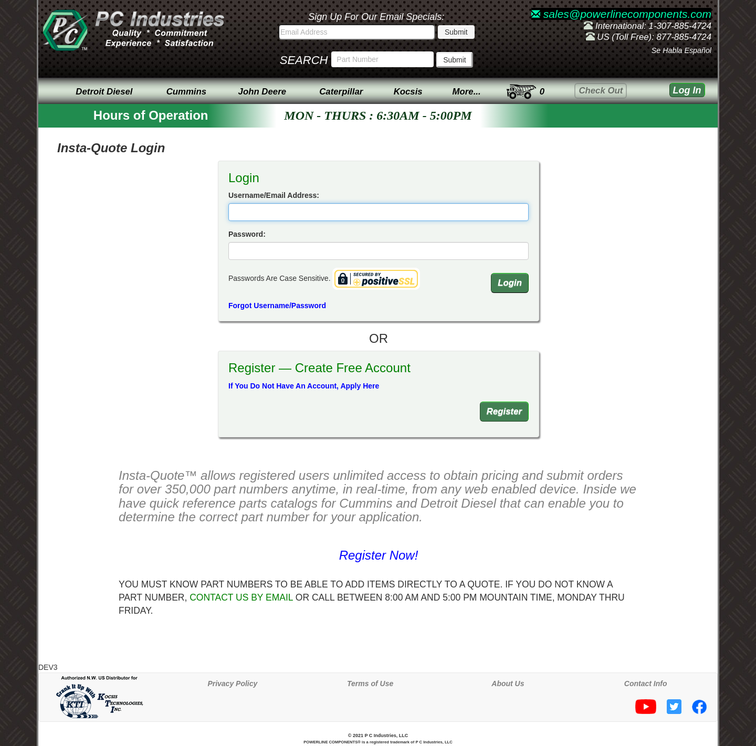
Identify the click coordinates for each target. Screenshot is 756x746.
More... (467, 92)
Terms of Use (370, 683)
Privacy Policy (232, 683)
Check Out (601, 91)
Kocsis (408, 92)
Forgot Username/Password (277, 305)
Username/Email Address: (273, 195)
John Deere (262, 92)
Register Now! (378, 555)
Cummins (186, 92)
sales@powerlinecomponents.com (621, 14)
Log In (687, 90)
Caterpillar (341, 92)
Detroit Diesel (104, 92)
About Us (507, 683)
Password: (247, 234)
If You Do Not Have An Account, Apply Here (303, 386)
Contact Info (645, 683)
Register (504, 411)
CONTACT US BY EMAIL (241, 597)
